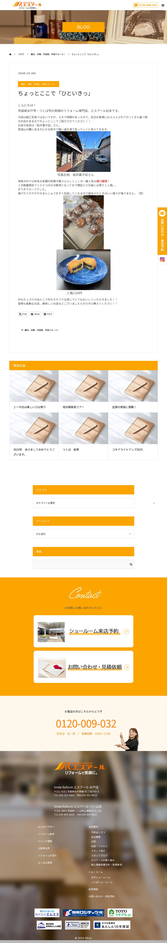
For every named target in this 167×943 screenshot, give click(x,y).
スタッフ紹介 (98, 850)
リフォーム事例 (46, 834)
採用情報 (93, 889)
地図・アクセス (99, 846)
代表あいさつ (98, 832)
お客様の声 (44, 848)
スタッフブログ (99, 855)
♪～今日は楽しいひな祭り (29, 407)
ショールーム (96, 872)
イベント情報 (45, 841)
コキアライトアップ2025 (127, 449)
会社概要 (96, 837)
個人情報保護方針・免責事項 (106, 864)
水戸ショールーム (100, 877)
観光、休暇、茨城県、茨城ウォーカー (38, 84)
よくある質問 (45, 862)
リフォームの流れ (47, 855)
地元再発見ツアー (73, 407)
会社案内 (93, 826)
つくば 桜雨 (71, 449)
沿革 (93, 841)
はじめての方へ (46, 826)
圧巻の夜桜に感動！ (124, 407)
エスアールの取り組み (103, 860)
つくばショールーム (101, 882)
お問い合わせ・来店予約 (102, 896)
